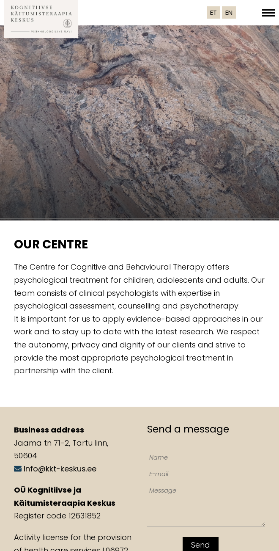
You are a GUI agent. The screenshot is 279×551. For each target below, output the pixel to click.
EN (228, 12)
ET (213, 12)
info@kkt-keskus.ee (60, 468)
